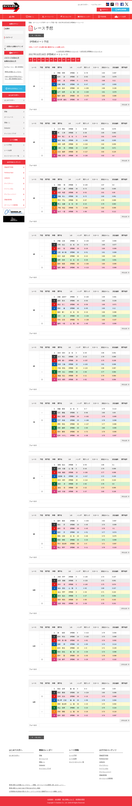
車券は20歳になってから (13, 72)
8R (59, 59)
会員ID (7, 28)
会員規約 (50, 799)
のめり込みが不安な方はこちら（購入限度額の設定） (14, 78)
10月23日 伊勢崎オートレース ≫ (91, 51)
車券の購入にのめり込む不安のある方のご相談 (24, 788)
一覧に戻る (36, 35)
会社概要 (58, 799)
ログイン (13, 53)
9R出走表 (124, 552)
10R (68, 59)
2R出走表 (124, 160)
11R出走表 (124, 664)
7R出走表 (124, 440)
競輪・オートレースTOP (37, 22)
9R (64, 59)
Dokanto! (7, 128)
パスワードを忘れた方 (11, 58)
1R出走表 (124, 104)
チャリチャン (8, 183)
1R (30, 59)
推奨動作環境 (80, 799)
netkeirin (7, 178)
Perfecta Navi (8, 172)
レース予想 (8, 145)
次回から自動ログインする (13, 48)
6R (51, 59)
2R (34, 59)
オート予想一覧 (52, 22)
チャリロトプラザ (10, 133)
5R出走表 (124, 328)
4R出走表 (124, 272)
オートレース (8, 117)
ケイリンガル (8, 189)
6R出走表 (124, 384)
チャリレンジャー (10, 194)
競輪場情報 (8, 199)
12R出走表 (124, 720)
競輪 (5, 111)
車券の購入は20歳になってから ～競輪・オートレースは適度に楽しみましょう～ (37, 785)
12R (78, 59)
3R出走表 (124, 216)
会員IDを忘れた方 (10, 61)
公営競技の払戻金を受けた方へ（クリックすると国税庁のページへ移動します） (35, 791)
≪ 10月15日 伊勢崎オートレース (67, 51)
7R (55, 59)
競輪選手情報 (8, 167)
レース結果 (8, 150)
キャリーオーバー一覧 (11, 156)
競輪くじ (7, 122)
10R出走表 (124, 608)
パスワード (9, 37)
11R (73, 59)
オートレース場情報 (11, 205)
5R (47, 59)
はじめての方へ (83, 4)
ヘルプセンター (96, 4)
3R (39, 59)
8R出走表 (124, 496)
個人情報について (68, 799)
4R (43, 59)
